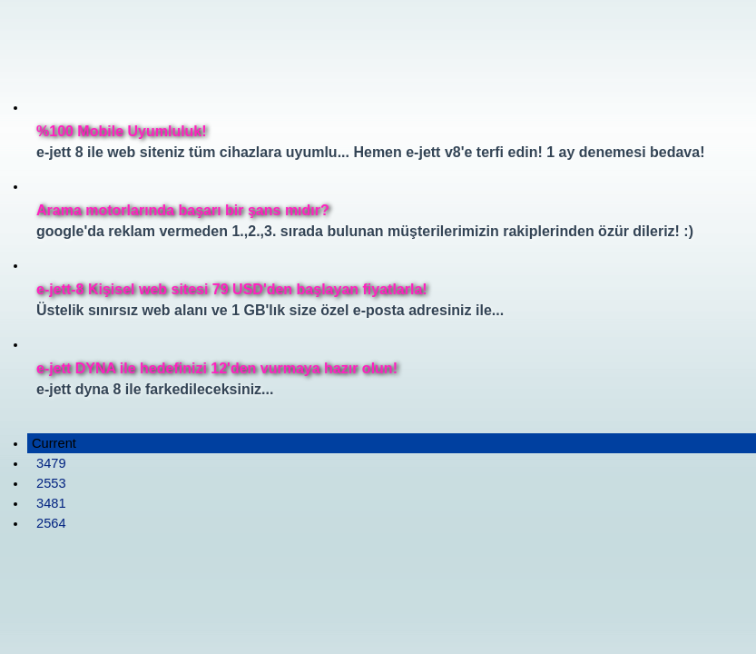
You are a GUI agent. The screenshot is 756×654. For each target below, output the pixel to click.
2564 (51, 523)
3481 (51, 503)
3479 (51, 463)
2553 (51, 483)
